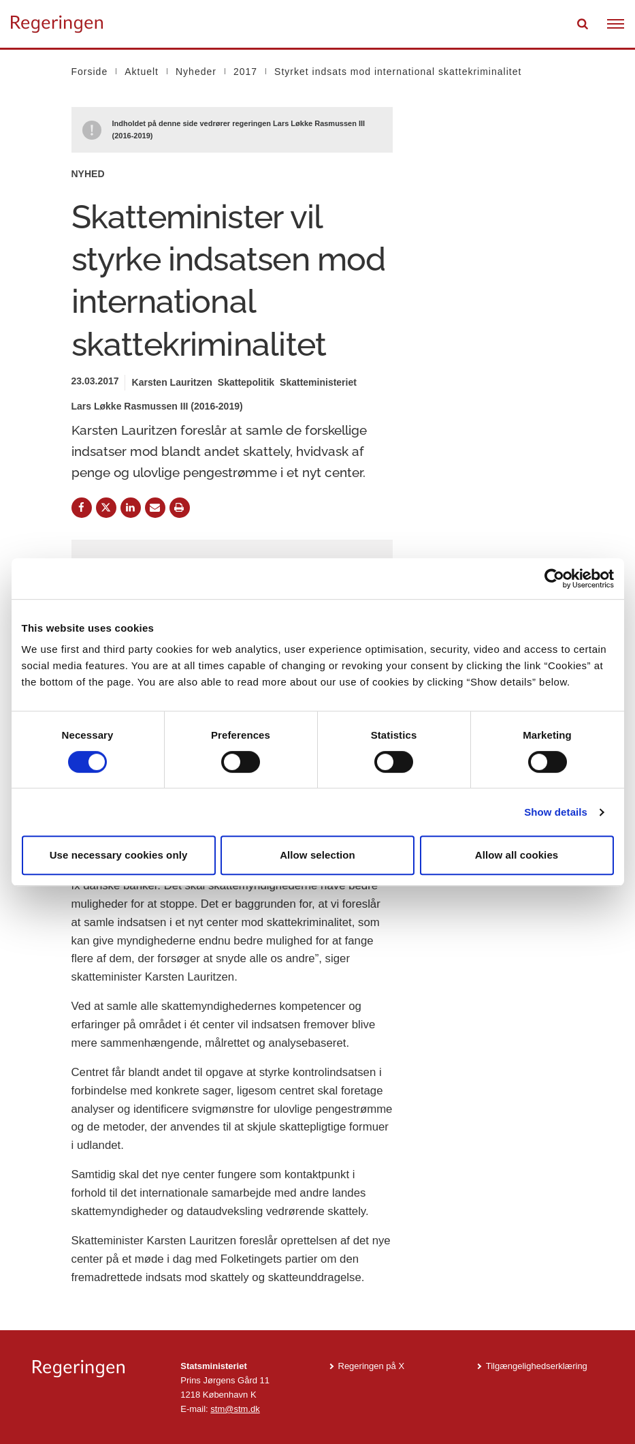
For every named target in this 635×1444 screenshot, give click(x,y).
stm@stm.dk (234, 1409)
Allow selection (317, 855)
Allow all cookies (517, 855)
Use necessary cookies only (119, 855)
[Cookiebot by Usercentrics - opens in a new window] (554, 578)
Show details (555, 812)
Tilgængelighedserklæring (536, 1366)
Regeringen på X (371, 1366)
